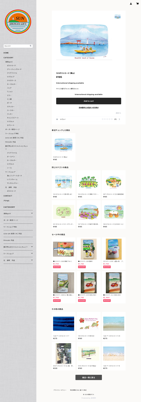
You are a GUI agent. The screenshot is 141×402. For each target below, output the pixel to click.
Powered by (89, 398)
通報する (118, 113)
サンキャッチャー (13, 183)
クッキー (10, 114)
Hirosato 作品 (10, 142)
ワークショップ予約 (12, 133)
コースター (11, 110)
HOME (6, 53)
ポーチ (9, 103)
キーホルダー (12, 84)
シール (9, 168)
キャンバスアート (13, 118)
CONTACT (8, 196)
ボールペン (11, 157)
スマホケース (11, 80)
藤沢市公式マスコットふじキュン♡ (16, 247)
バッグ (9, 88)
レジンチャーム (12, 179)
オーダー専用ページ (12, 129)
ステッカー (11, 106)
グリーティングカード (14, 69)
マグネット (10, 121)
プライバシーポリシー (60, 390)
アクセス (6, 201)
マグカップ (10, 77)
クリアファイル (12, 73)
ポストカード (11, 65)
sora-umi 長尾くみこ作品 (14, 138)
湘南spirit (8, 62)
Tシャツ (10, 92)
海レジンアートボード (14, 176)
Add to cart (89, 101)
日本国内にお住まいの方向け (89, 107)
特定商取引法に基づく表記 (78, 390)
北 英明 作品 (11, 187)
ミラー (9, 95)
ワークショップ (10, 172)
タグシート (10, 125)
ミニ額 (9, 99)
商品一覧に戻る (88, 377)
